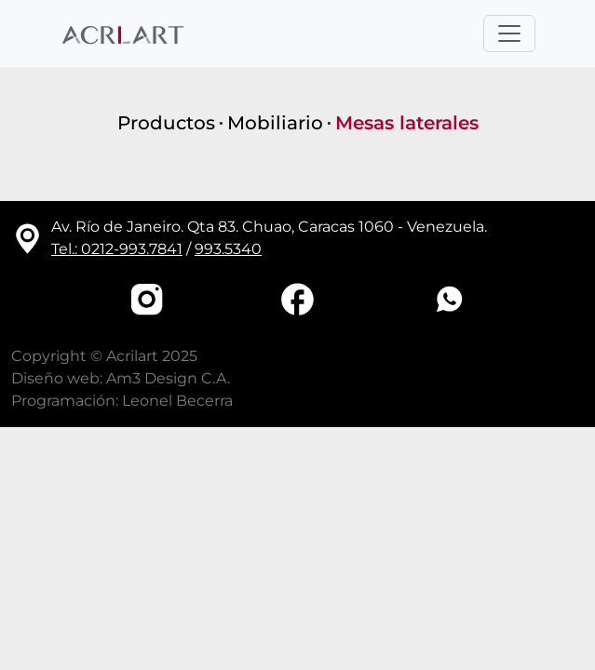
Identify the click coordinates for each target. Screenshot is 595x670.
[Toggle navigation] (509, 33)
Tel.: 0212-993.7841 (117, 249)
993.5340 (228, 249)
